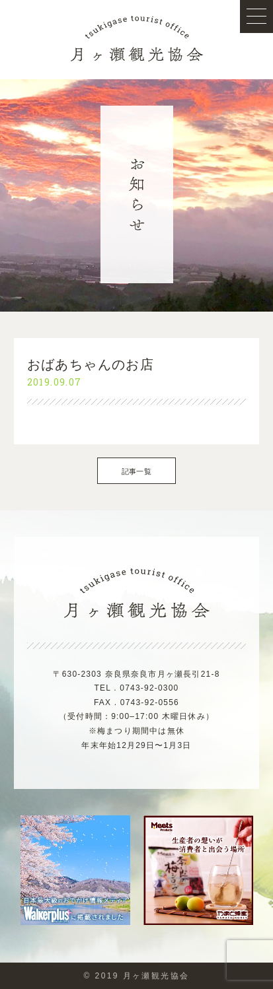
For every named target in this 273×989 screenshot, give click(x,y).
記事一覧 (136, 471)
